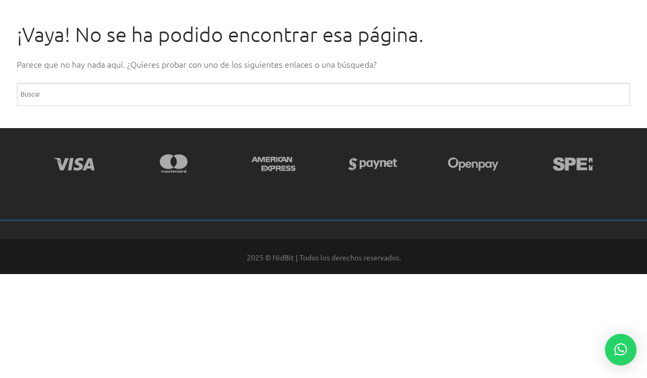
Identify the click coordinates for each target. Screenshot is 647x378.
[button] (620, 349)
